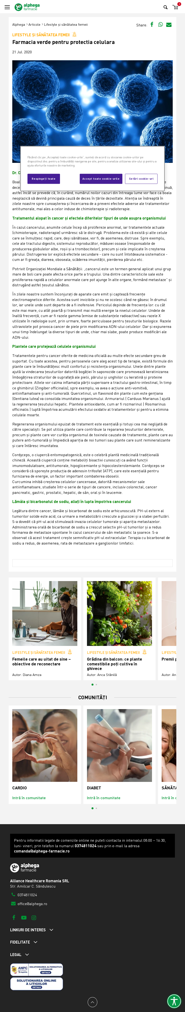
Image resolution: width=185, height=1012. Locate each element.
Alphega (18, 24)
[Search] (165, 7)
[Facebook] (14, 917)
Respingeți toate (43, 178)
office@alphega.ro (28, 903)
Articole (34, 24)
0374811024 (23, 894)
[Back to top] (92, 1002)
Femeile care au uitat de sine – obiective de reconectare (41, 661)
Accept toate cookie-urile (100, 178)
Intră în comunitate (29, 797)
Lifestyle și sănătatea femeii (66, 24)
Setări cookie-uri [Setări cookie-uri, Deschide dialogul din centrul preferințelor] (141, 178)
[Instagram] (34, 917)
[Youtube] (23, 917)
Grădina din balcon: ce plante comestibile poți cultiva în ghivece (114, 664)
